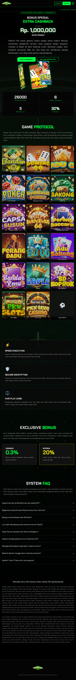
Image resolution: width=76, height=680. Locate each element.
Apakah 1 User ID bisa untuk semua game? (38, 560)
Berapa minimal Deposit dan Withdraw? (38, 517)
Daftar (66, 3)
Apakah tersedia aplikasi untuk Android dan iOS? (38, 538)
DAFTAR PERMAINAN (48, 59)
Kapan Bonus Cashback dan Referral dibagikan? (38, 531)
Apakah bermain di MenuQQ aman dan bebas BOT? (38, 503)
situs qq (33, 626)
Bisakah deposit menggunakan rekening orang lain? (38, 553)
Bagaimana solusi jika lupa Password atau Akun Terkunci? (38, 510)
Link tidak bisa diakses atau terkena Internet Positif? (38, 524)
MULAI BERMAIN (26, 59)
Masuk (58, 3)
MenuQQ (56, 601)
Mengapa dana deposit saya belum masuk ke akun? (38, 546)
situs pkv (4, 594)
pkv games (53, 635)
